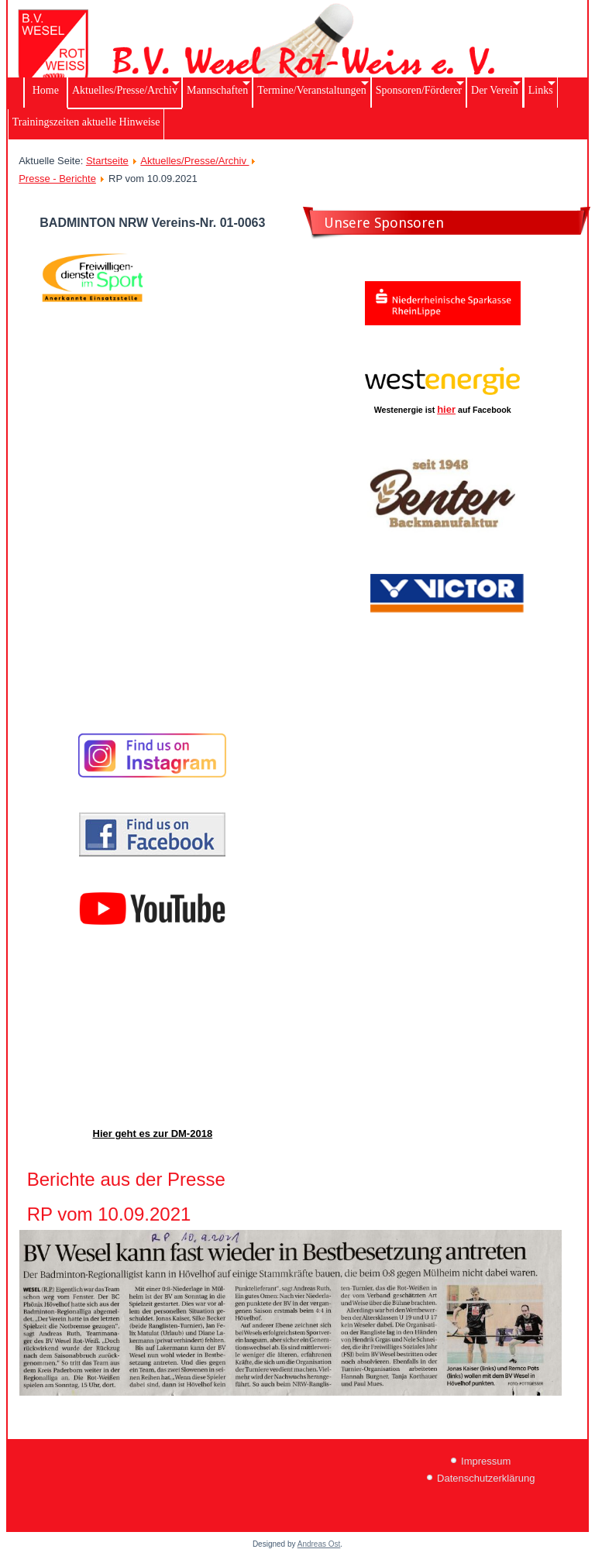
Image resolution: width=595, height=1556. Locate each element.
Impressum (486, 1461)
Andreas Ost (319, 1544)
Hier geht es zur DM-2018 (153, 1133)
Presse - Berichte (57, 178)
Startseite (107, 161)
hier (446, 409)
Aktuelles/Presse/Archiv (194, 161)
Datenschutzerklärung (486, 1478)
